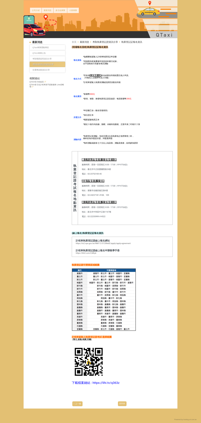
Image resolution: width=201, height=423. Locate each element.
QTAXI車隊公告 (39, 53)
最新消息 (85, 42)
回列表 (122, 404)
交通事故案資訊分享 (41, 70)
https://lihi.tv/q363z (106, 383)
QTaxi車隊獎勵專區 (40, 47)
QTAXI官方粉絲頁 (36, 82)
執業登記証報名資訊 (131, 42)
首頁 (74, 42)
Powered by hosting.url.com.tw (185, 419)
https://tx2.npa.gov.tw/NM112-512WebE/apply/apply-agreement (103, 243)
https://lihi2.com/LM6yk (86, 253)
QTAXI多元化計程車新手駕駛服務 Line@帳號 (46, 86)
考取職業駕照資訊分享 (42, 59)
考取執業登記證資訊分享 (43, 64)
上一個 (78, 404)
